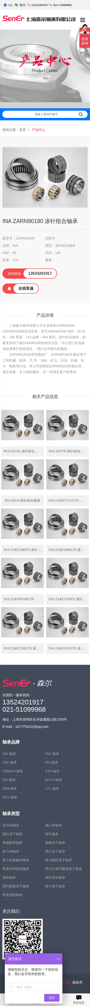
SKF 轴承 (9, 754)
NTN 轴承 (52, 771)
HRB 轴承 (9, 788)
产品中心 (38, 130)
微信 (20, 5)
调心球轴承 (53, 825)
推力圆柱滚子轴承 (58, 860)
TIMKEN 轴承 (12, 771)
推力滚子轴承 (55, 886)
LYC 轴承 (52, 788)
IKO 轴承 (9, 780)
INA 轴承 (52, 762)
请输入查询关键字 (59, 114)
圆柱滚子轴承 (12, 834)
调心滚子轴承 (55, 851)
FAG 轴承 (52, 754)
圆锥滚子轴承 (55, 843)
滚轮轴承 (9, 877)
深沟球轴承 (10, 825)
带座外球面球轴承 (15, 869)
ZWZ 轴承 (9, 797)
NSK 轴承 (9, 762)
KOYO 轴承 (53, 780)
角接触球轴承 (12, 843)
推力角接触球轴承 (15, 860)
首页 (22, 130)
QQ (8, 5)
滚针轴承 (52, 834)
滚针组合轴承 (55, 877)
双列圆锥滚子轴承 (15, 886)
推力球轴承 (10, 851)
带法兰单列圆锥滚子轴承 (63, 869)
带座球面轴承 (12, 895)
